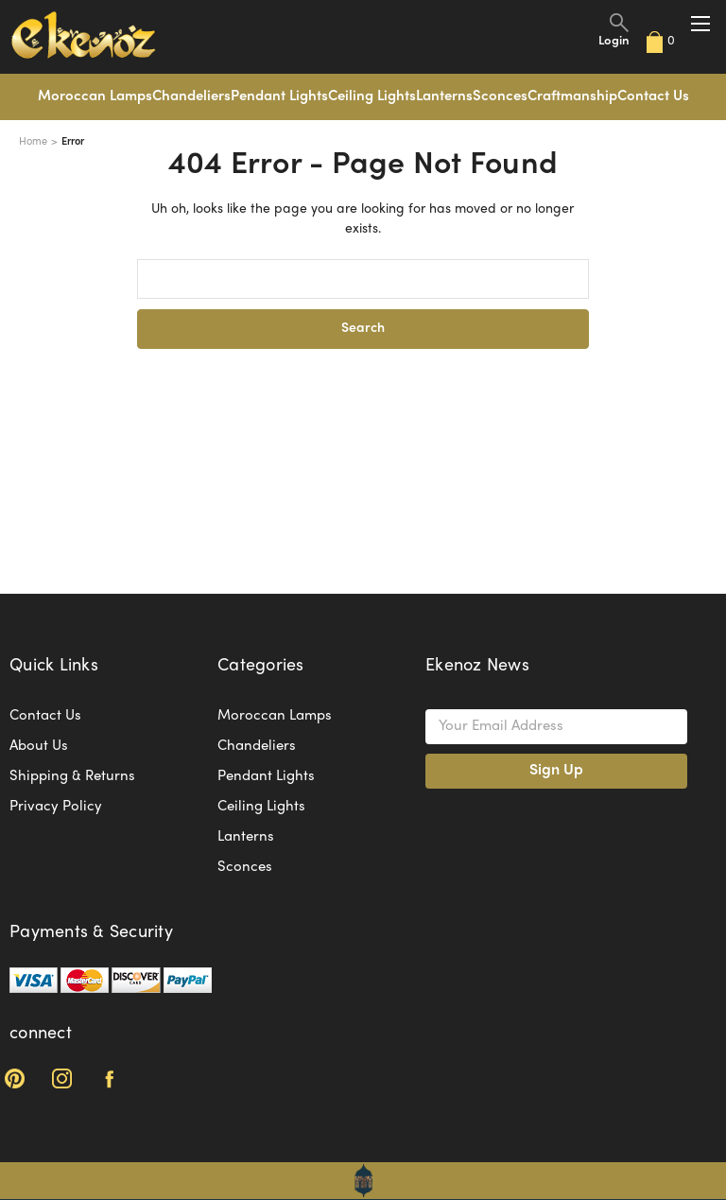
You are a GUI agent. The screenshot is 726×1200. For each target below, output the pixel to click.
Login (614, 41)
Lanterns (444, 96)
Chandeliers (191, 96)
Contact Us (653, 96)
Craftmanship (572, 96)
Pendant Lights (279, 96)
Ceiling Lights (372, 96)
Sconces (500, 96)
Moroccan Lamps (95, 96)
